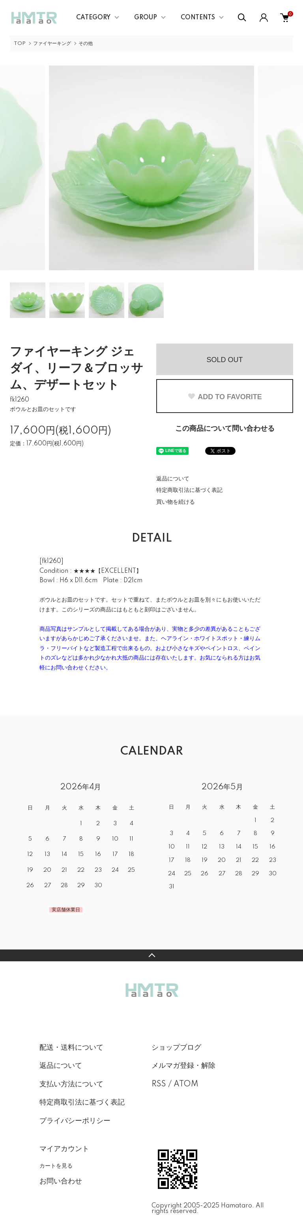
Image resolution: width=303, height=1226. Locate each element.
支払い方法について (71, 1084)
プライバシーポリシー (74, 1121)
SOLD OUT (224, 360)
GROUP (145, 18)
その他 (86, 43)
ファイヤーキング (52, 43)
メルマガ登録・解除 (183, 1066)
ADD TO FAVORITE (224, 397)
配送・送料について (71, 1048)
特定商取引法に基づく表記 (189, 490)
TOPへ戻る (151, 955)
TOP (20, 43)
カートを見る (56, 1165)
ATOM (186, 1084)
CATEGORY (93, 18)
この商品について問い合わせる (225, 429)
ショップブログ (176, 1048)
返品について (172, 479)
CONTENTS (198, 18)
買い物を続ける (175, 502)
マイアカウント (64, 1149)
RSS (159, 1084)
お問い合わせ (60, 1181)
